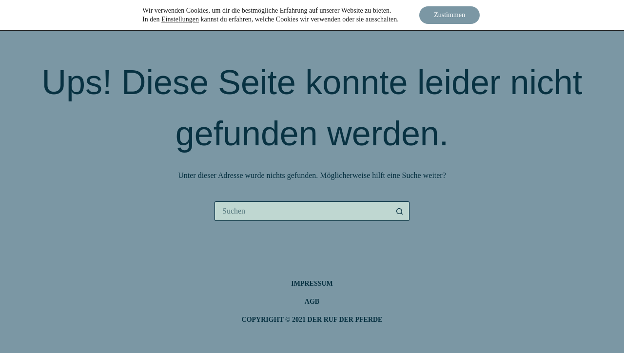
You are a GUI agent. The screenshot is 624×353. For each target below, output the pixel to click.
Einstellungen (180, 19)
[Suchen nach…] (302, 211)
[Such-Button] (400, 211)
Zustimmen (449, 15)
